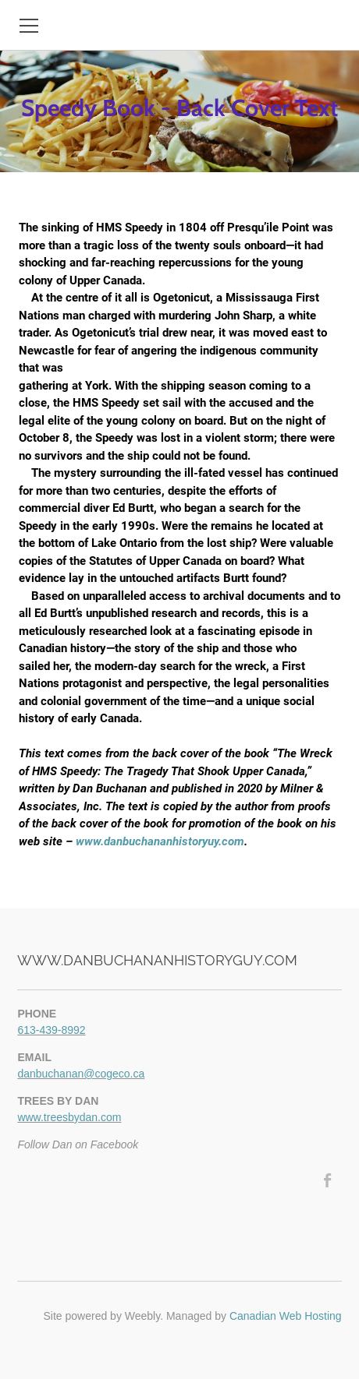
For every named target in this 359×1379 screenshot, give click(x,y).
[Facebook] (328, 1180)
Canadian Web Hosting (285, 1316)
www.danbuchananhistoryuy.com (160, 841)
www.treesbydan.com (69, 1117)
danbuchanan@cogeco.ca (80, 1073)
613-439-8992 (51, 1030)
